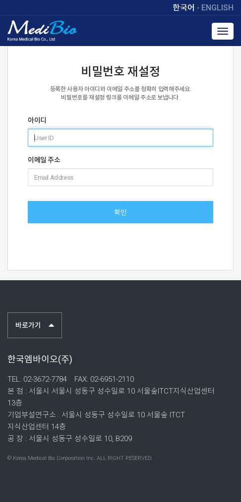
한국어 (184, 8)
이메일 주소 (44, 159)
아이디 (37, 120)
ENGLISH (217, 8)
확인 (120, 212)
